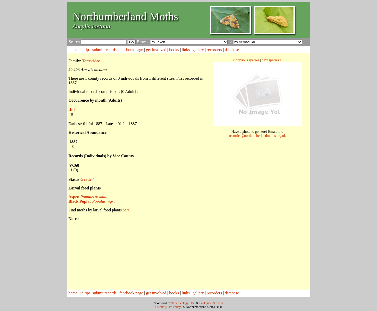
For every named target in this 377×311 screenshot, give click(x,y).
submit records (104, 49)
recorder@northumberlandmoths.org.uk (257, 136)
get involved (156, 49)
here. (127, 210)
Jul (72, 109)
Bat (193, 303)
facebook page (131, 49)
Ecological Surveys (211, 303)
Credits (159, 307)
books (174, 49)
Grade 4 (87, 179)
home (73, 49)
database (232, 49)
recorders (214, 49)
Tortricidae (91, 61)
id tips (85, 49)
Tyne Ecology (179, 303)
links (186, 49)
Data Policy (173, 307)
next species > (272, 60)
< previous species (246, 60)
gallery (198, 49)
